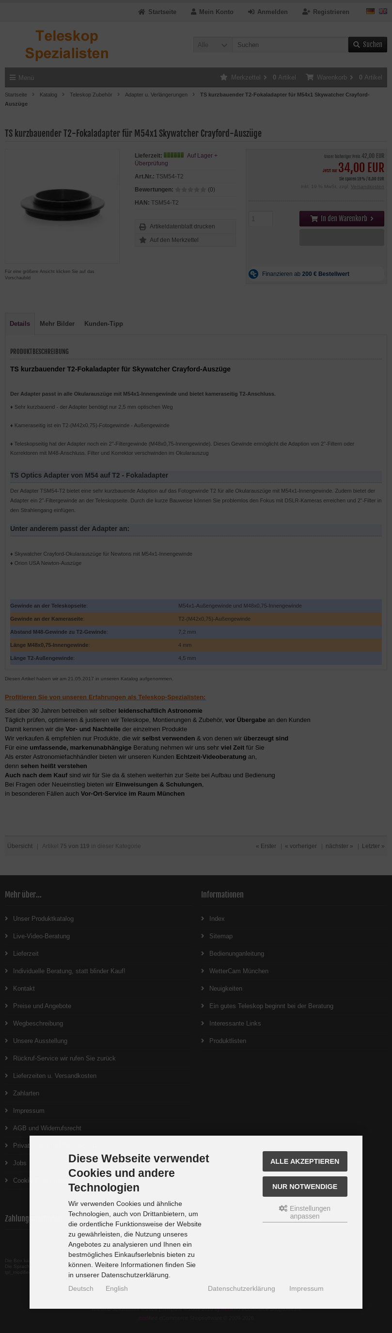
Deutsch (81, 1288)
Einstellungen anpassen (304, 1212)
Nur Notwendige (304, 1186)
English (117, 1288)
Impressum (306, 1288)
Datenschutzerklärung (241, 1288)
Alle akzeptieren (305, 1161)
